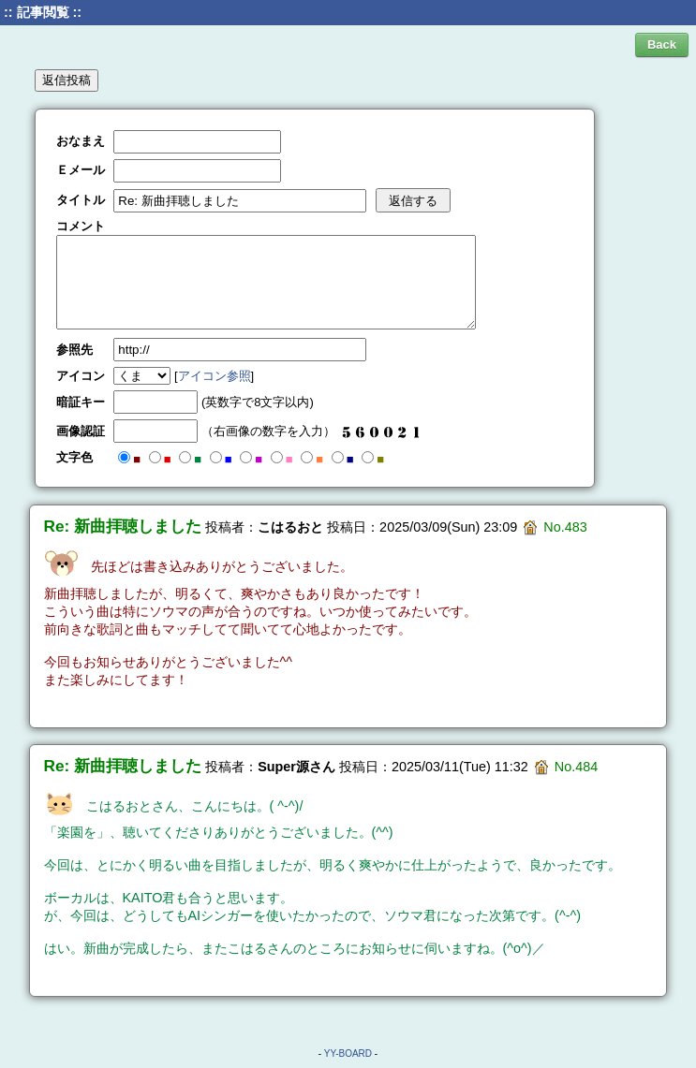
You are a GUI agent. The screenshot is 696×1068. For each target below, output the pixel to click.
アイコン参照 (214, 376)
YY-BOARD (348, 1053)
